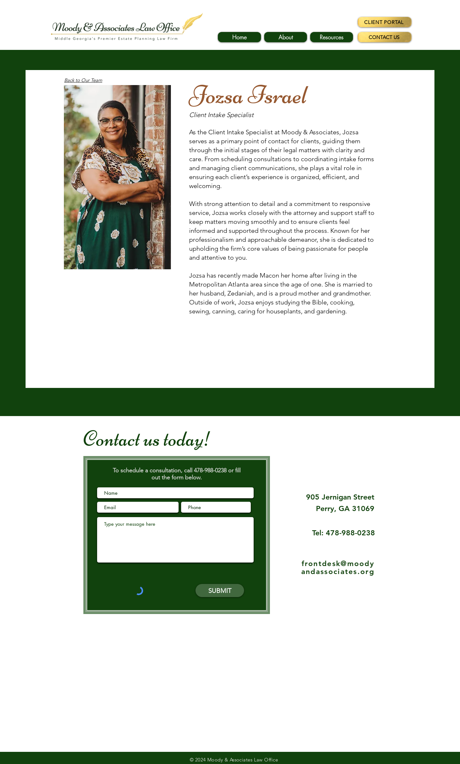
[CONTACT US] (384, 37)
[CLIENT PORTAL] (384, 22)
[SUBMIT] (219, 590)
